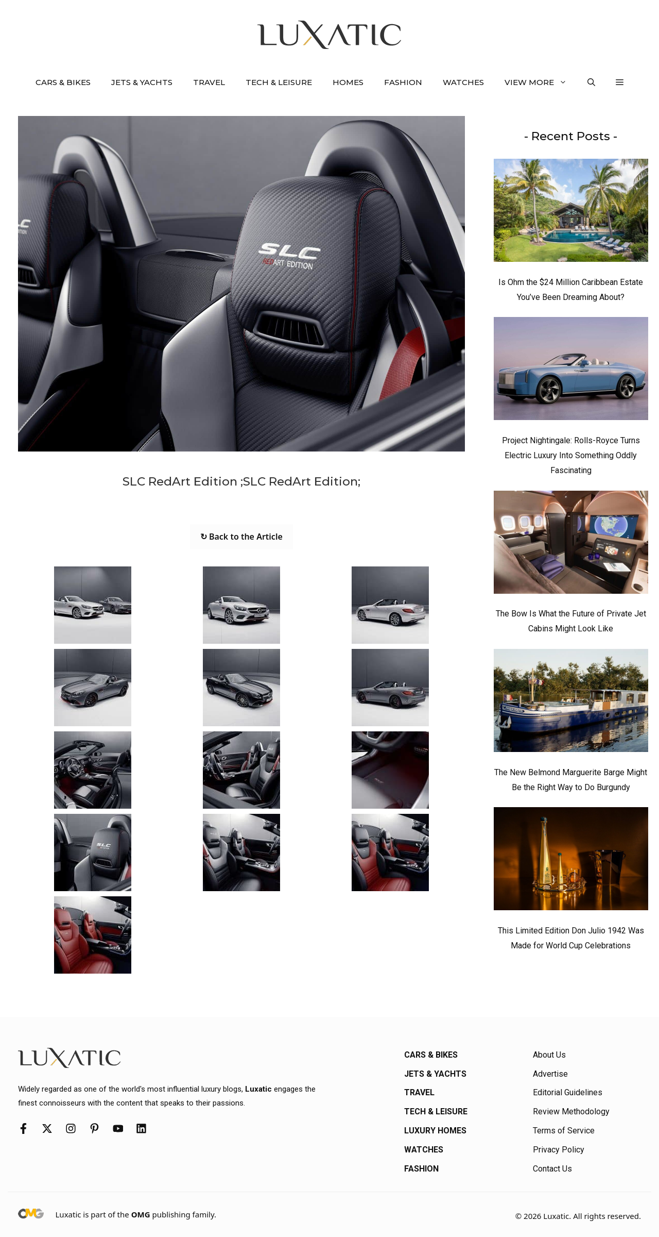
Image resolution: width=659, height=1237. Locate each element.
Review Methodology (571, 1111)
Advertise (550, 1074)
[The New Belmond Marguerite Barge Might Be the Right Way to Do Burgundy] (571, 703)
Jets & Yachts (141, 82)
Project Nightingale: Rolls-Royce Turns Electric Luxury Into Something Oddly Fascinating (571, 455)
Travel (209, 82)
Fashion (403, 82)
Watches (463, 82)
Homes (348, 82)
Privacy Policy (558, 1150)
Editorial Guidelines (567, 1092)
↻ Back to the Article (241, 536)
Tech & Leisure (279, 82)
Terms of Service (564, 1130)
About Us (549, 1055)
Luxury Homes (435, 1130)
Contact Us (552, 1169)
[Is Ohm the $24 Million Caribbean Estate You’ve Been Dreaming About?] (571, 213)
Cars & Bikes (63, 82)
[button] (591, 82)
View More (541, 82)
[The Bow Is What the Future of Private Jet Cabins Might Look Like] (571, 545)
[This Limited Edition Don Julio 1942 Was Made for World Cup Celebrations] (571, 861)
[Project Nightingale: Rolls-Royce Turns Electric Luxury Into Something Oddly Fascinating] (571, 371)
